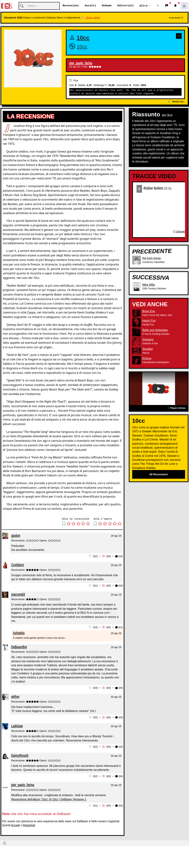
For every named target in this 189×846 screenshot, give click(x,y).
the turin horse (151, 258)
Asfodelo (19, 633)
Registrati (29, 824)
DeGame (107, 6)
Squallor (147, 349)
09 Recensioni (158, 474)
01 (139, 188)
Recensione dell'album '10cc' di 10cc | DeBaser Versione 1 (48, 798)
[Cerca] (39, 6)
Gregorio (148, 339)
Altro (143, 6)
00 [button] (108, 556)
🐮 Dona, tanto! (91, 17)
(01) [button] (119, 627)
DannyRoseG (19, 755)
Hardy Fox (149, 320)
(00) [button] (119, 556)
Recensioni (71, 6)
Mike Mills (148, 284)
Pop (73, 80)
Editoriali (125, 6)
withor (15, 696)
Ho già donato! (176, 18)
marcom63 (18, 594)
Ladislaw (17, 725)
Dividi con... (176, 101)
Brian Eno (148, 311)
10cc (83, 38)
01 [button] (95, 585)
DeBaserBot (19, 646)
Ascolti (90, 6)
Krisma (146, 358)
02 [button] (95, 556)
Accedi (15, 824)
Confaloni (17, 565)
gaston (15, 535)
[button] (158, 6)
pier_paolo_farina (80, 63)
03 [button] (95, 626)
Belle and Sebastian (155, 330)
